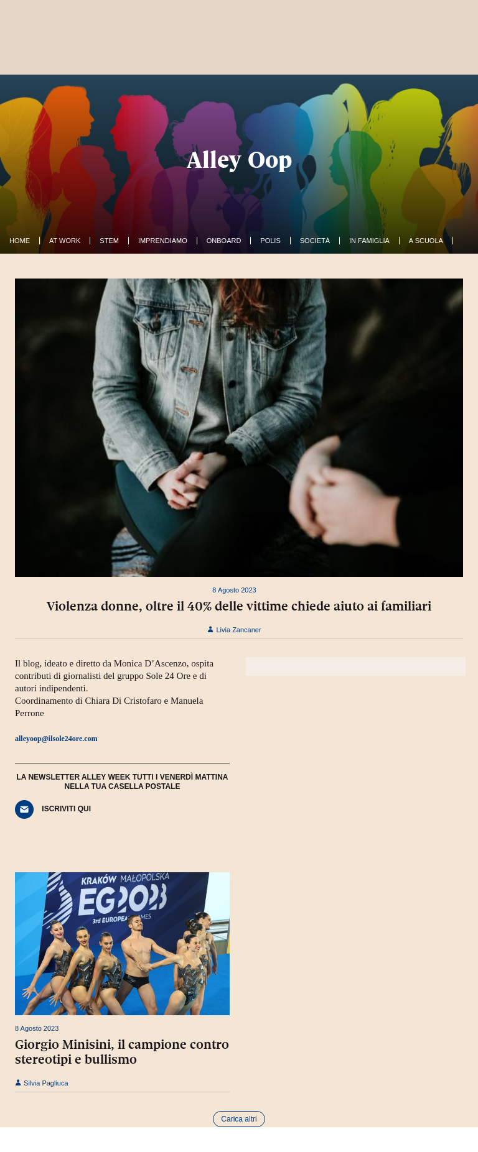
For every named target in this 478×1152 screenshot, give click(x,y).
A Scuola (426, 240)
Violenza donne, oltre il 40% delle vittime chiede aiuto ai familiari (239, 606)
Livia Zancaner (234, 630)
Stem (109, 240)
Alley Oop (239, 159)
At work (64, 240)
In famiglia (369, 240)
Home (19, 240)
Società (315, 240)
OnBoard (224, 240)
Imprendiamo (162, 240)
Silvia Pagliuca (41, 1083)
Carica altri (238, 1119)
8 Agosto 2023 (234, 590)
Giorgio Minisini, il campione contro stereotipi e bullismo (122, 1051)
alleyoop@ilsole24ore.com (56, 738)
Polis (270, 240)
